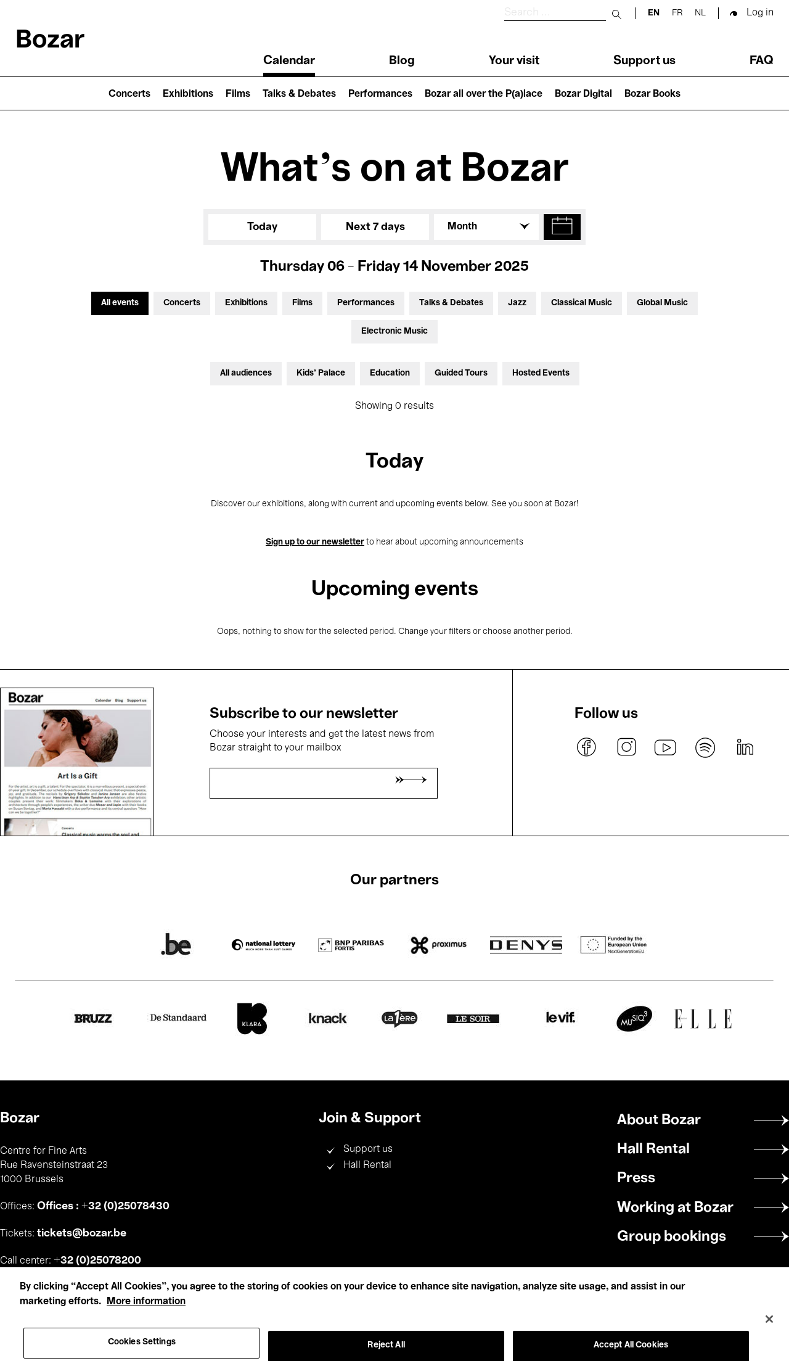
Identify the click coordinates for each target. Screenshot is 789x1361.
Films (238, 94)
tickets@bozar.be (81, 1233)
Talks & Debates (299, 94)
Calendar (289, 61)
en (654, 13)
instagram (626, 747)
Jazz (517, 303)
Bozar (49, 41)
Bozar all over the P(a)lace (483, 94)
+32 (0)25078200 (97, 1260)
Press (636, 1178)
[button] (562, 227)
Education (390, 373)
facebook (586, 747)
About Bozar (659, 1120)
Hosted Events (541, 373)
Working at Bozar (675, 1208)
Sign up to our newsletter (315, 542)
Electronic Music (394, 331)
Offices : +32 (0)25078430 (103, 1206)
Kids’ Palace (320, 373)
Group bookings (671, 1237)
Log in (760, 13)
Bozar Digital (583, 94)
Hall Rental (367, 1165)
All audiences (246, 373)
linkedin (744, 747)
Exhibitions (188, 94)
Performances (380, 94)
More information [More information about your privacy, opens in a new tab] (146, 1313)
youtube (665, 747)
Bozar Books (652, 94)
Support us (644, 61)
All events (120, 303)
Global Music (662, 303)
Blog (402, 61)
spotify (705, 747)
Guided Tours (461, 373)
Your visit (514, 61)
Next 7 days (375, 227)
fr (677, 13)
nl (700, 13)
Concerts (129, 94)
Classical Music (581, 303)
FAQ (762, 61)
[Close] (769, 1329)
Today (262, 227)
